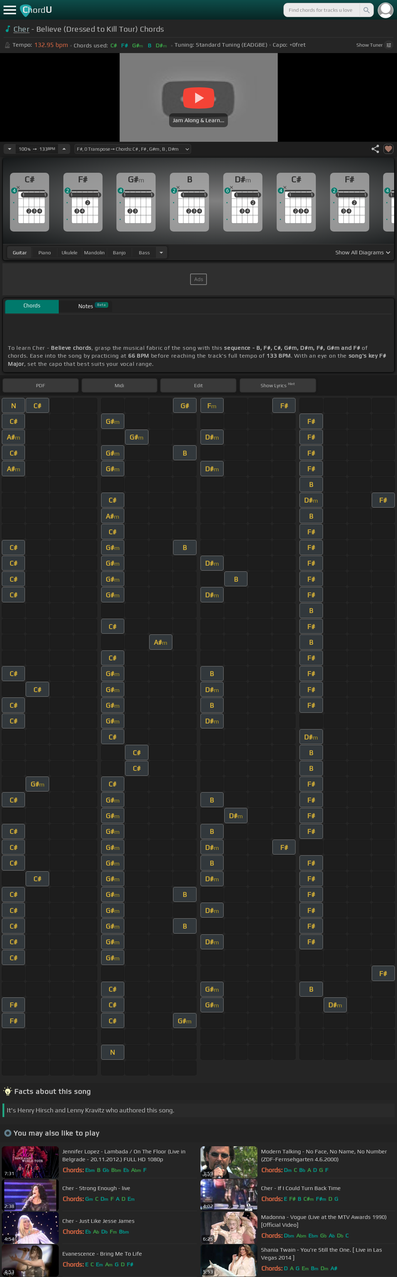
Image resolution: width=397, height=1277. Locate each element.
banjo (119, 252)
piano (44, 252)
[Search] (366, 10)
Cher (22, 29)
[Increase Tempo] (64, 149)
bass (144, 252)
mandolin (94, 252)
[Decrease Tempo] (10, 149)
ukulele (69, 252)
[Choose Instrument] (161, 252)
